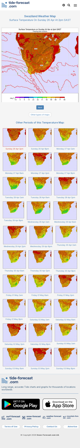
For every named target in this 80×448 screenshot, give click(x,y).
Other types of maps (40, 115)
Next (40, 107)
